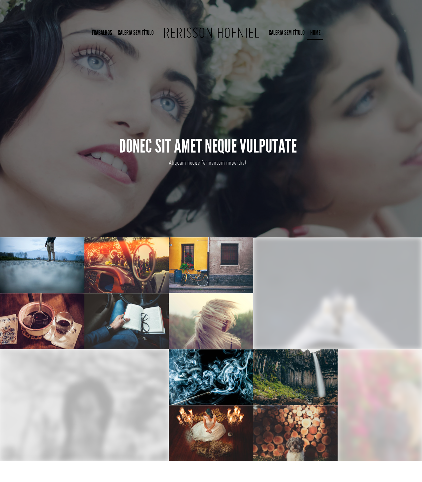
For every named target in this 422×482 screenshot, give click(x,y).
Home (315, 33)
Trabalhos (102, 33)
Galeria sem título (136, 33)
